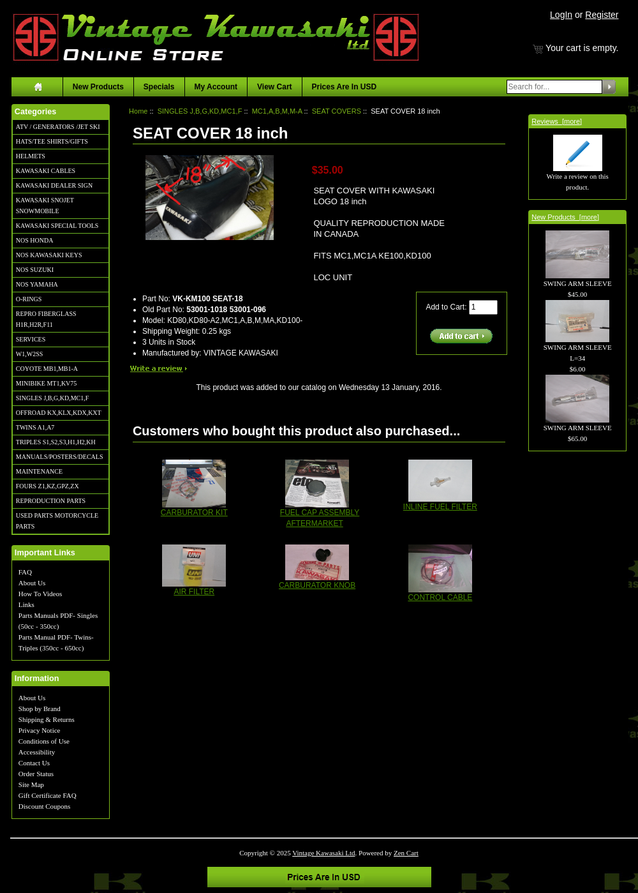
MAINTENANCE (39, 471)
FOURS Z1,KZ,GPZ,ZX (47, 486)
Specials (159, 86)
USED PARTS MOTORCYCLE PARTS (57, 521)
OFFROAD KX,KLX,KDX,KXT (58, 412)
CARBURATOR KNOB (317, 585)
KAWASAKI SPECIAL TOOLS (57, 225)
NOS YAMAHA (37, 284)
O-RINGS (29, 299)
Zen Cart (406, 853)
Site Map (31, 784)
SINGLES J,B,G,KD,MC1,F (52, 397)
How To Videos (40, 593)
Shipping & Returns (47, 719)
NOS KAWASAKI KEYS (49, 255)
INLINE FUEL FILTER (440, 506)
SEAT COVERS (336, 111)
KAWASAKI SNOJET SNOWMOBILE (45, 205)
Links (26, 604)
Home (138, 111)
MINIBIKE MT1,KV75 (46, 383)
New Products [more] (565, 217)
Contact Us (34, 763)
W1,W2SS (29, 353)
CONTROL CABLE (440, 597)
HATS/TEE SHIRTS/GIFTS (52, 141)
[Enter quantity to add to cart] (483, 307)
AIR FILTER (194, 591)
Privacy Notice (40, 730)
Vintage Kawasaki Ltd (323, 853)
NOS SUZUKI (35, 269)
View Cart (274, 86)
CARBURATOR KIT (194, 512)
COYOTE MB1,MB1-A (47, 368)
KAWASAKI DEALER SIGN (54, 185)
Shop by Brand (40, 708)
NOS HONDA (35, 240)
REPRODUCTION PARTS (50, 500)
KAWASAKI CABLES (45, 170)
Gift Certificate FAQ (48, 795)
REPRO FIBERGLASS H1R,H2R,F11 (46, 319)
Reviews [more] (556, 121)
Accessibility (37, 752)
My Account (216, 86)
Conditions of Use (44, 741)
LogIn (561, 15)
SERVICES (30, 339)
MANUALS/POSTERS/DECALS (59, 456)
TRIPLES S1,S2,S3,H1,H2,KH (56, 442)
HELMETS (30, 156)
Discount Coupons (45, 806)
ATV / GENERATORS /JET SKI (58, 126)
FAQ (25, 572)
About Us (32, 583)
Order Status (36, 773)
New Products (98, 86)
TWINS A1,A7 (35, 427)
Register (601, 15)
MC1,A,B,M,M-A (277, 111)
